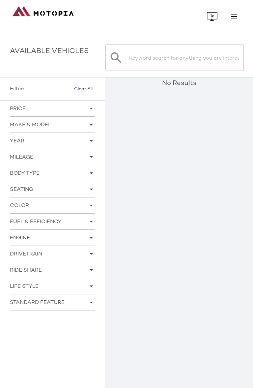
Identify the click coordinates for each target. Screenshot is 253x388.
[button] (52, 108)
